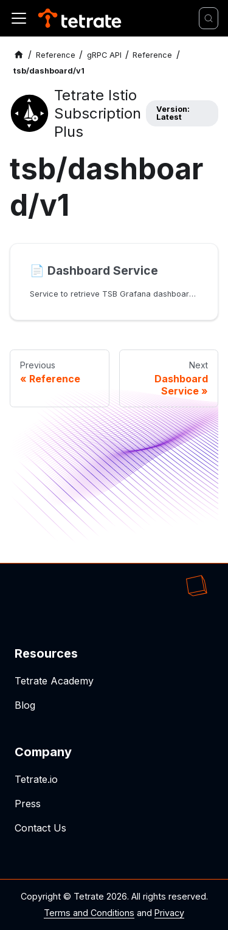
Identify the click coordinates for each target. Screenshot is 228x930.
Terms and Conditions (89, 913)
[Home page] (19, 55)
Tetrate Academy (54, 681)
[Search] (208, 18)
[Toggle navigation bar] (19, 18)
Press (28, 803)
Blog (25, 705)
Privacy (169, 913)
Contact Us (40, 828)
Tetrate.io (36, 779)
